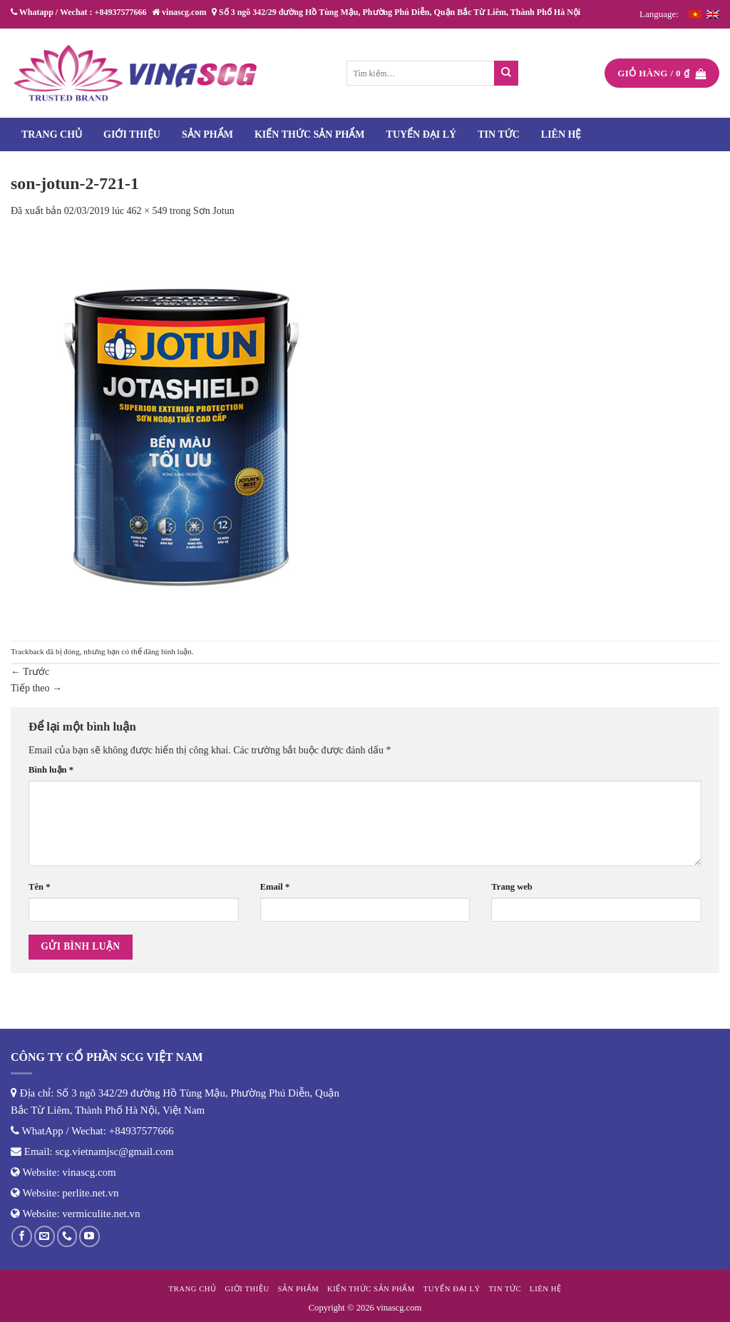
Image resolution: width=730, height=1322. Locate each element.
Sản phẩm (207, 134)
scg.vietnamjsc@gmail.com (115, 1151)
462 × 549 (147, 210)
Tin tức (499, 134)
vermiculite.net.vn (101, 1213)
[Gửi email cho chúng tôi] (44, 1236)
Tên (39, 887)
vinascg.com (88, 1172)
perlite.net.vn (90, 1193)
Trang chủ (51, 134)
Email (275, 887)
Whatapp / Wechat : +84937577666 (78, 12)
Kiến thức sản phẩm (310, 134)
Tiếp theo (36, 688)
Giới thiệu (131, 134)
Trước (30, 671)
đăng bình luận (167, 651)
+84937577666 (141, 1131)
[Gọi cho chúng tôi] (67, 1236)
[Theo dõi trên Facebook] (21, 1236)
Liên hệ (561, 134)
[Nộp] (506, 73)
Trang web (512, 887)
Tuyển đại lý (421, 134)
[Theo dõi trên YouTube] (89, 1236)
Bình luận (51, 770)
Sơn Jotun (214, 210)
